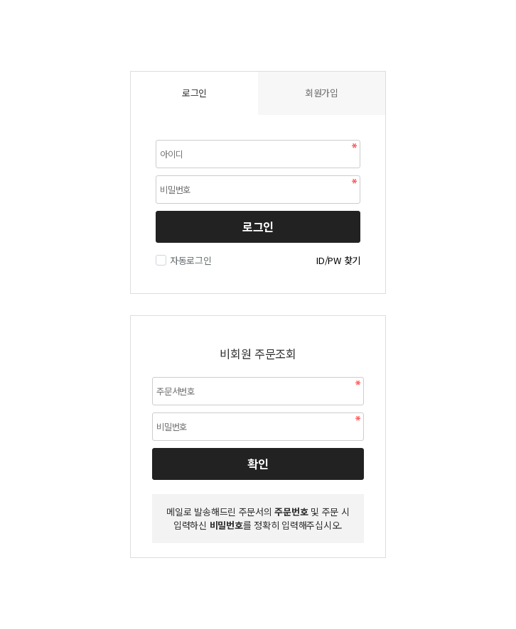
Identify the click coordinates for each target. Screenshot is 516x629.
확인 (257, 463)
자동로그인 (189, 260)
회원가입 (321, 92)
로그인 (258, 226)
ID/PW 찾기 (338, 260)
